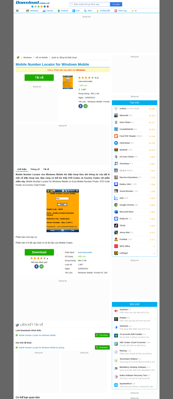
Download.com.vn (18, 57)
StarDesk (125, 326)
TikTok (122, 225)
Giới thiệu (22, 169)
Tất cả (19, 11)
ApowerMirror (127, 383)
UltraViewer (126, 143)
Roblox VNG (128, 184)
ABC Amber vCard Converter (135, 342)
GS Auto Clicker (128, 156)
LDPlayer (124, 253)
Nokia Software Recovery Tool (135, 375)
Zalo (124, 198)
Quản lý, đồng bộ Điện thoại (64, 57)
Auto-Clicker (127, 122)
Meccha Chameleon (130, 177)
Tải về (46, 169)
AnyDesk (125, 309)
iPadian (125, 318)
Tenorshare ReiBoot (130, 359)
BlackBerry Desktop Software (135, 367)
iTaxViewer (126, 163)
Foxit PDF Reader (131, 136)
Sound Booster (129, 191)
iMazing (125, 350)
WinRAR (126, 150)
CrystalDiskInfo (128, 129)
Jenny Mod (126, 232)
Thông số (34, 169)
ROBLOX (126, 218)
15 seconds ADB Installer (133, 334)
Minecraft (126, 115)
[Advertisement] (86, 37)
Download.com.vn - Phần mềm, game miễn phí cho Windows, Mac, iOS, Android (32, 4)
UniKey (129, 109)
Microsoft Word (129, 213)
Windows (27, 57)
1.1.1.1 (126, 170)
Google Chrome (129, 205)
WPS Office (125, 246)
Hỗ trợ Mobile (42, 57)
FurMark (126, 239)
